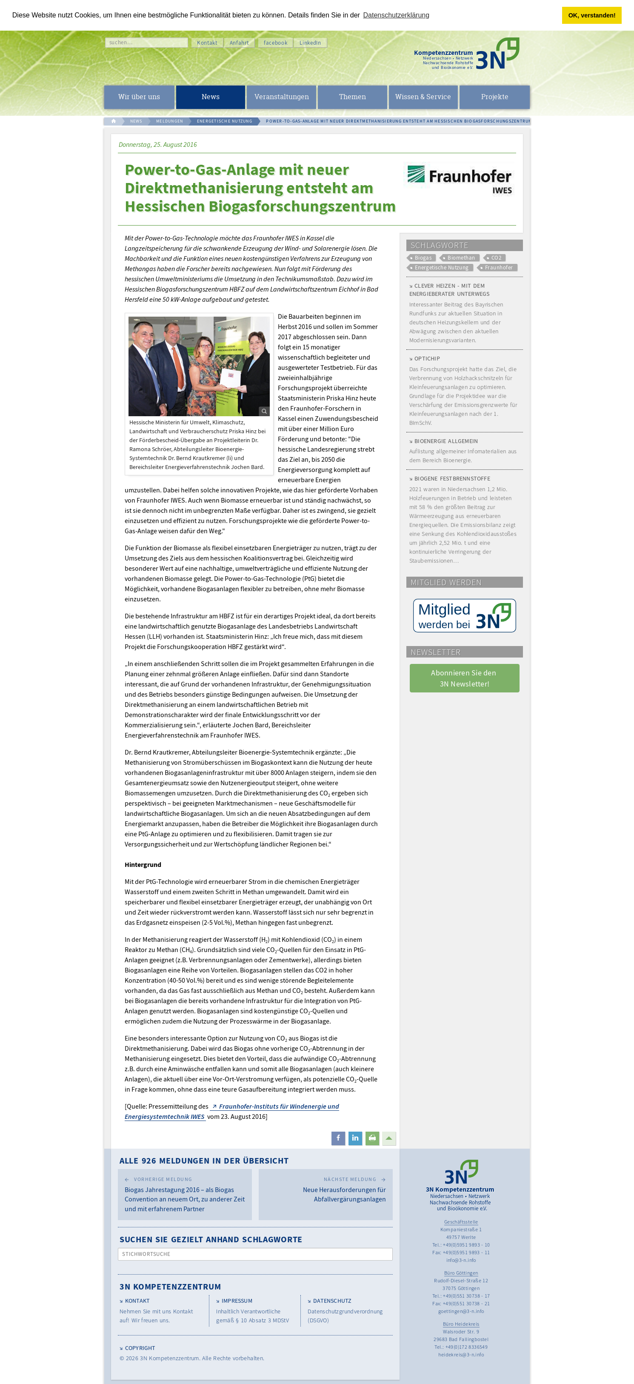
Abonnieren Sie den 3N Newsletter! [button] (464, 678)
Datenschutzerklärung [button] (396, 15)
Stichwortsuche (146, 1254)
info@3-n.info (461, 1260)
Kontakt (207, 42)
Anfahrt (239, 42)
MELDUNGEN (169, 121)
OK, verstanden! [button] (592, 15)
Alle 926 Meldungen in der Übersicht (204, 1160)
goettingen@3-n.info (461, 1311)
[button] (338, 1138)
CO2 (496, 257)
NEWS (136, 121)
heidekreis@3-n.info (461, 1354)
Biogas (423, 257)
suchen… (121, 42)
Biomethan (461, 257)
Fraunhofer (499, 267)
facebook (275, 42)
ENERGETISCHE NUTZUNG (224, 121)
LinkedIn (310, 42)
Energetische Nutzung (442, 267)
